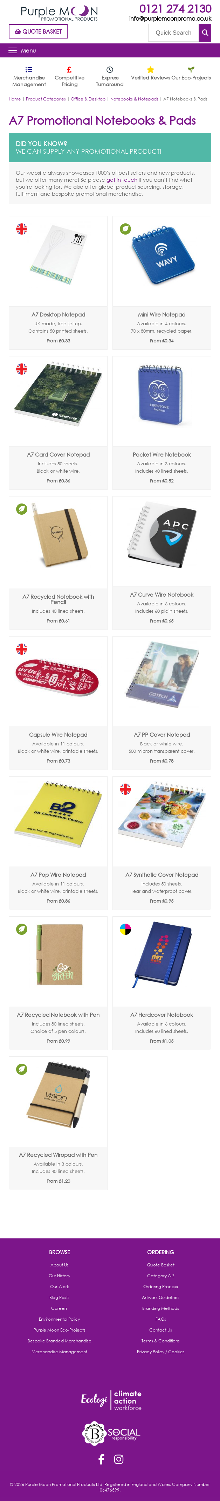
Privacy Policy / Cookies (161, 1352)
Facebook (101, 1460)
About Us (59, 1265)
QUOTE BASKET (38, 31)
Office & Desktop (88, 99)
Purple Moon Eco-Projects (59, 1330)
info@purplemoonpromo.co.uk (170, 18)
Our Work (59, 1287)
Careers (59, 1308)
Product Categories (46, 99)
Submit (205, 33)
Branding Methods (160, 1308)
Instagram (118, 1460)
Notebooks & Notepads (134, 99)
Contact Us (160, 1330)
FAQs (161, 1319)
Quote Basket (160, 1265)
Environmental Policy (59, 1319)
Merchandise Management (59, 1352)
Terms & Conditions (161, 1341)
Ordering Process (160, 1287)
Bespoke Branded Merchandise (59, 1341)
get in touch (121, 179)
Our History (59, 1276)
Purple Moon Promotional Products (59, 13)
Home (15, 99)
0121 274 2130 (175, 8)
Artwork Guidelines (160, 1297)
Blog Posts (59, 1297)
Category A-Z (160, 1276)
